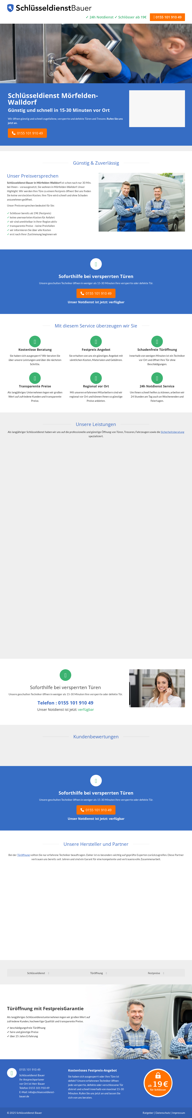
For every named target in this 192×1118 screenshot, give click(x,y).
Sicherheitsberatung (172, 431)
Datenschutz (162, 1112)
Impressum (178, 1112)
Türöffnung (23, 854)
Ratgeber (148, 1112)
